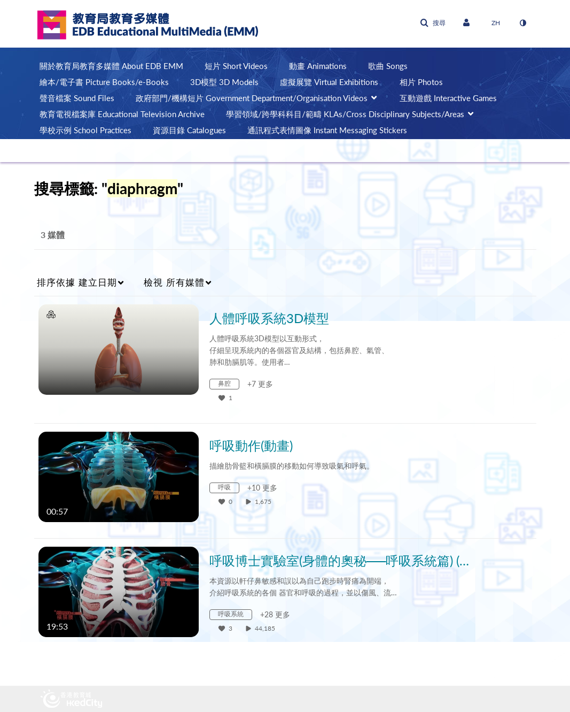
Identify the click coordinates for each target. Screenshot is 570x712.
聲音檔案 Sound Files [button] (77, 98)
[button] (432, 23)
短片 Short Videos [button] (236, 66)
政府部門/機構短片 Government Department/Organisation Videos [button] (252, 98)
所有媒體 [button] (174, 282)
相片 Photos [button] (421, 82)
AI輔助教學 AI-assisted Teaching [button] (96, 146)
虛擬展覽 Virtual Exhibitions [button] (329, 82)
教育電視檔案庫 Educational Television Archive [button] (122, 114)
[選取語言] (496, 23)
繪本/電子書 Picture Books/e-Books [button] (104, 82)
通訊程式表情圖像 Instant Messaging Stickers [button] (327, 130)
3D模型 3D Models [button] (224, 82)
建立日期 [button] (77, 282)
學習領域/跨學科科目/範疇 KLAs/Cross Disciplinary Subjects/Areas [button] (345, 114)
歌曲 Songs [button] (388, 66)
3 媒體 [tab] (53, 234)
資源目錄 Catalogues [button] (189, 130)
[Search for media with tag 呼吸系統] (234, 616)
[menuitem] (116, 66)
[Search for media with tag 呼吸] (228, 489)
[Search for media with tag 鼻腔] (228, 385)
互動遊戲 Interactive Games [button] (448, 98)
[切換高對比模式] (523, 23)
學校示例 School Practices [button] (85, 130)
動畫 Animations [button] (318, 66)
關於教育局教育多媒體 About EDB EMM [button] (111, 66)
